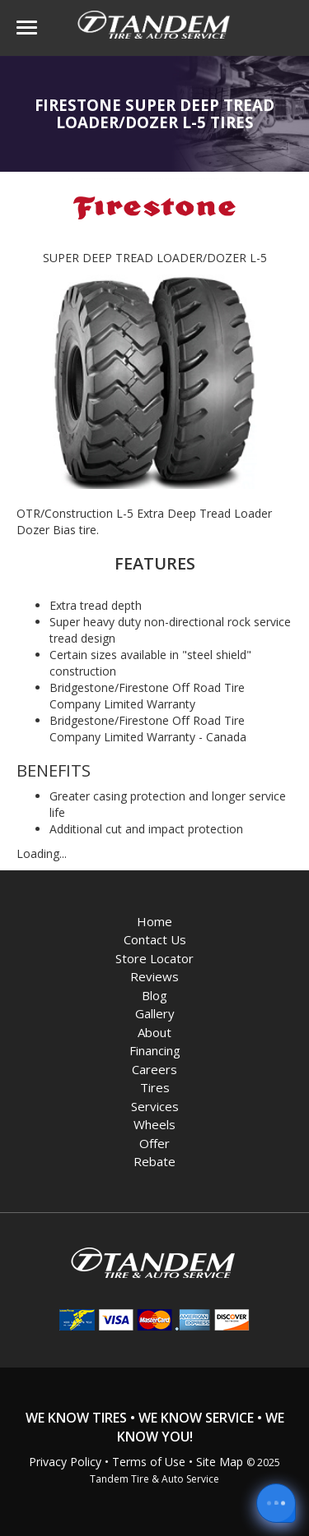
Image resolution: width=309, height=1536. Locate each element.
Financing (154, 1050)
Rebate (154, 1161)
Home (154, 921)
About (154, 1032)
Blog (154, 995)
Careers (154, 1069)
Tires (155, 1087)
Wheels (154, 1124)
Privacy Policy (65, 1461)
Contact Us (155, 939)
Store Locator (154, 958)
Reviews (154, 976)
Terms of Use (148, 1461)
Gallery (155, 1013)
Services (155, 1106)
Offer (154, 1143)
